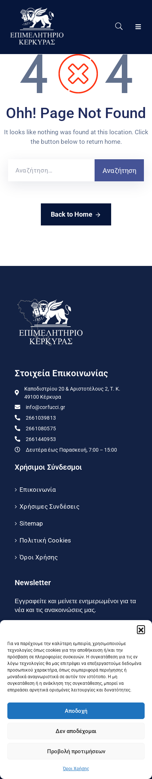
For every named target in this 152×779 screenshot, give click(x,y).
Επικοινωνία (38, 489)
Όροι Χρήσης (76, 768)
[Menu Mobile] (138, 27)
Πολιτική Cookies (45, 540)
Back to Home (76, 214)
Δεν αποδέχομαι (76, 731)
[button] (141, 629)
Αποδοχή (76, 711)
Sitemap (31, 523)
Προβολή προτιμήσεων (76, 751)
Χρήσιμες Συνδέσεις (49, 506)
